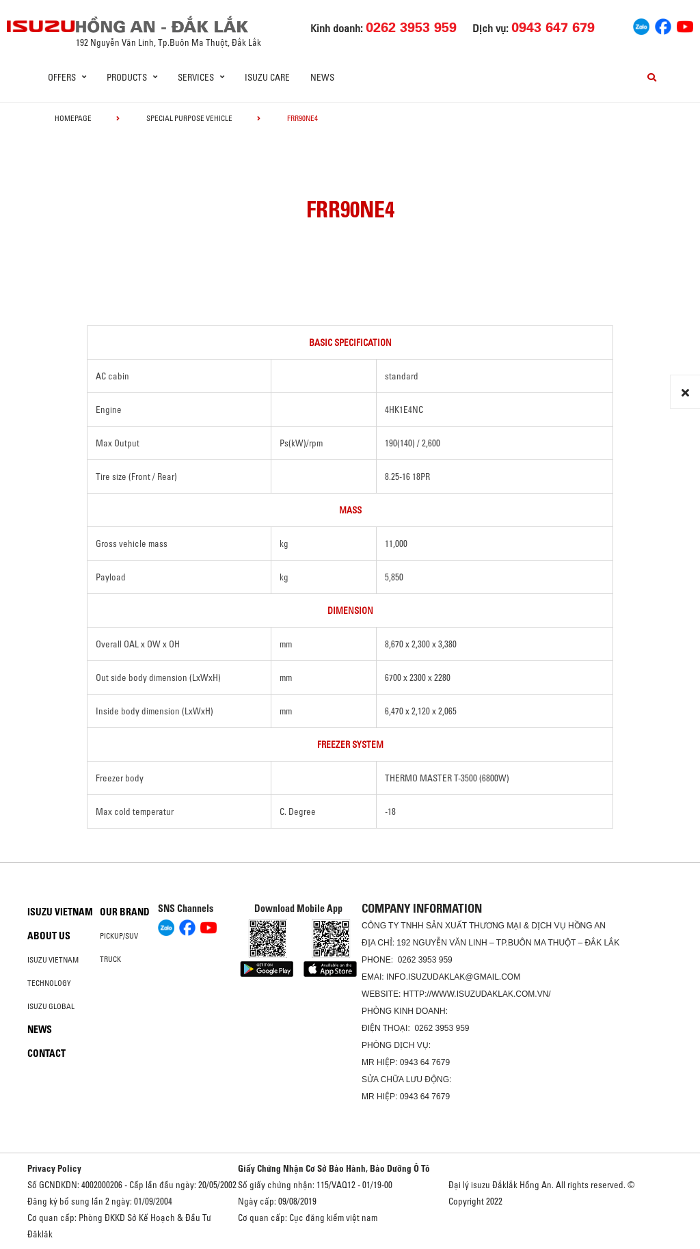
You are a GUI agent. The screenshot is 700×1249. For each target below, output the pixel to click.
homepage (73, 118)
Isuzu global (51, 1006)
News (322, 77)
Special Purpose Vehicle (189, 118)
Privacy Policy (54, 1168)
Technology (49, 983)
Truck (110, 959)
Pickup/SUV (119, 936)
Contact (46, 1053)
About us (48, 936)
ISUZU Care (267, 77)
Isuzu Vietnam (60, 912)
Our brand (125, 912)
